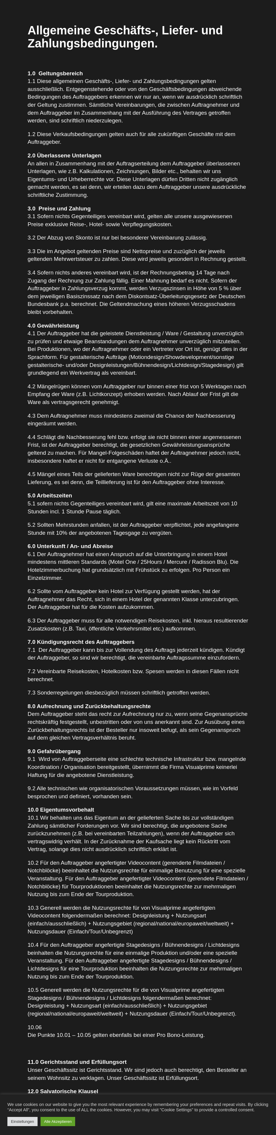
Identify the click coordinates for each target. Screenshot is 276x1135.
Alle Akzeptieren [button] (58, 1121)
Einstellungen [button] (22, 1121)
